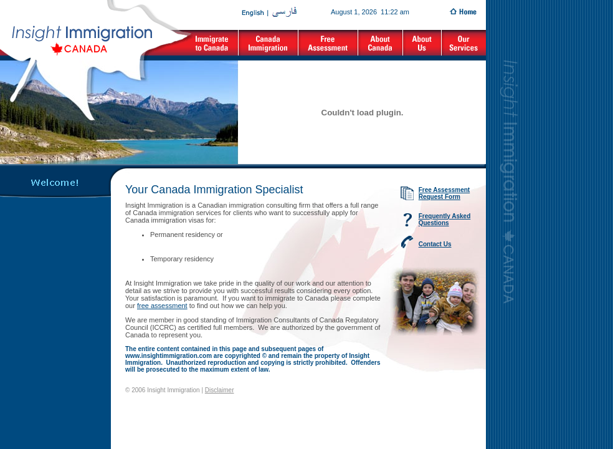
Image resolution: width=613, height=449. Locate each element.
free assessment (162, 305)
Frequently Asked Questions (445, 219)
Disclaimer (219, 390)
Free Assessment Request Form (444, 193)
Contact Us (435, 244)
